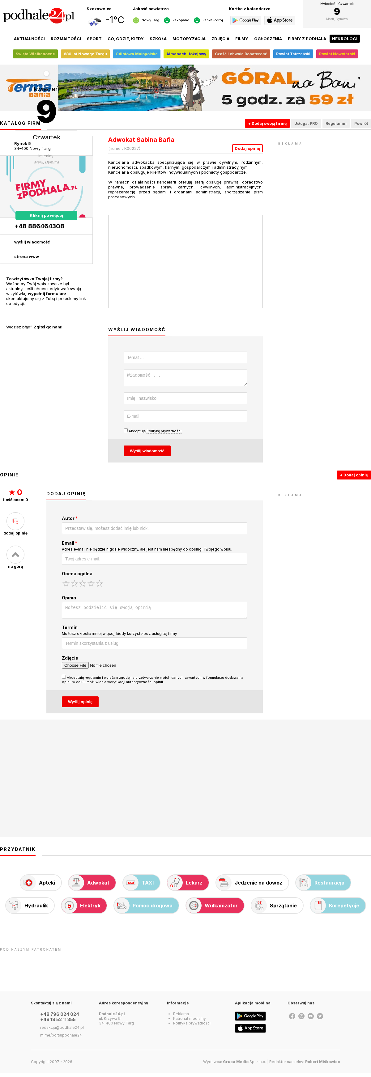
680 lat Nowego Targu (85, 54)
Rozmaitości (66, 38)
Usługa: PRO (306, 123)
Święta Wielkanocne (35, 54)
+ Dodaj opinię (354, 477)
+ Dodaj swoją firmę (267, 123)
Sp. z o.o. (244, 1065)
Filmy (241, 38)
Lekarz (185, 886)
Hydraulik (27, 909)
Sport (94, 38)
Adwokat (89, 886)
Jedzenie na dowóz (249, 886)
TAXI (138, 886)
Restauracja (320, 886)
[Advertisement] (324, 185)
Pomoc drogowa (143, 909)
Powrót (361, 123)
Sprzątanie (274, 909)
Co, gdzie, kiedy (126, 38)
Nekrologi (344, 38)
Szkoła (158, 38)
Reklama (181, 1017)
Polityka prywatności (192, 1026)
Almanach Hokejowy (186, 54)
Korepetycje (334, 909)
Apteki (37, 886)
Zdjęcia (220, 38)
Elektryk (81, 909)
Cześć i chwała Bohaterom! (241, 54)
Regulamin (336, 123)
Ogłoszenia (268, 38)
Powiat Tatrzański (293, 54)
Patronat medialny (189, 1022)
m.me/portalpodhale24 (61, 1039)
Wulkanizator (212, 909)
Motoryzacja (189, 38)
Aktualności (29, 38)
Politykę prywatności (164, 433)
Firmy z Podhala (307, 38)
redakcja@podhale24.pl (62, 1031)
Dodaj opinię (247, 148)
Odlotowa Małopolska (137, 54)
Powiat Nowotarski (337, 54)
